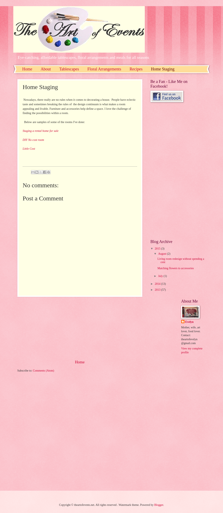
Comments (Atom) (43, 370)
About (46, 69)
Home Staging (162, 69)
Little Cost (29, 148)
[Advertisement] (80, 328)
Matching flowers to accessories (175, 268)
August (162, 253)
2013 (158, 289)
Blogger (158, 504)
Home (27, 69)
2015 (158, 248)
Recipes (136, 69)
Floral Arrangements (104, 69)
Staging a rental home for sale (41, 130)
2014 (158, 283)
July (160, 276)
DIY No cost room (33, 139)
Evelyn (189, 321)
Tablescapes (69, 69)
